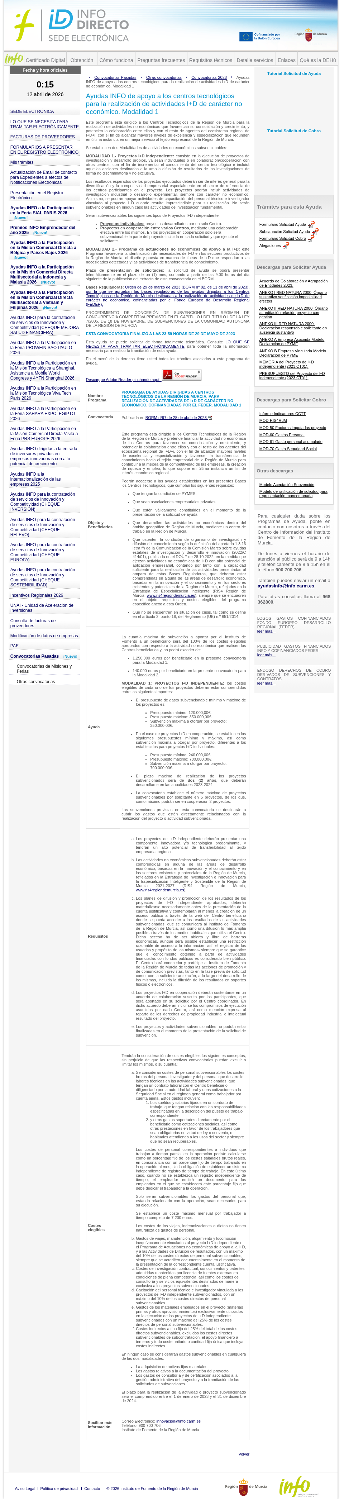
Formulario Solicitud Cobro (282, 238)
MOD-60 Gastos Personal (282, 435)
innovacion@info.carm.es (178, 1421)
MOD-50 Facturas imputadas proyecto (292, 427)
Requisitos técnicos (211, 60)
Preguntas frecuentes (161, 60)
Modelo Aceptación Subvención (287, 484)
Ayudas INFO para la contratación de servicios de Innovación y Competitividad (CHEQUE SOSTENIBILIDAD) (42, 577)
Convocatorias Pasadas (43, 656)
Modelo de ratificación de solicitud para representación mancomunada (293, 493)
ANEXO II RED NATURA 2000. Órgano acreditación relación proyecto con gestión (293, 312)
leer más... (266, 631)
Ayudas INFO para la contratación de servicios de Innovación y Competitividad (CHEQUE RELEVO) (42, 527)
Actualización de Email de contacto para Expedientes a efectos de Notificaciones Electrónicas (43, 177)
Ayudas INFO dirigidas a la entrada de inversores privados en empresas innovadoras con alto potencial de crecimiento (43, 456)
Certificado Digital (45, 60)
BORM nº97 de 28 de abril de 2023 (178, 417)
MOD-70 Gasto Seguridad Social (288, 449)
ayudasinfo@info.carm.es (286, 586)
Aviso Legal (25, 1488)
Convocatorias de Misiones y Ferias (44, 669)
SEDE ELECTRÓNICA (32, 111)
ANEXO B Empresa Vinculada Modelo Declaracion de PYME (292, 353)
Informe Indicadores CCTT (282, 413)
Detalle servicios (255, 60)
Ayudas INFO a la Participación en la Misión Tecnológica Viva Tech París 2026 (43, 393)
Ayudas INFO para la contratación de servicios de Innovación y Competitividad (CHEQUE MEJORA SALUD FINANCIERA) (44, 325)
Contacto (92, 1488)
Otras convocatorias (36, 681)
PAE (14, 645)
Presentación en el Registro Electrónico (36, 195)
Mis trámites (22, 162)
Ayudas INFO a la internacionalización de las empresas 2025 (35, 479)
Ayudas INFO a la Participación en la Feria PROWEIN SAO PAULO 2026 (43, 347)
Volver (244, 1454)
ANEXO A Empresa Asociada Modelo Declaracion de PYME (292, 341)
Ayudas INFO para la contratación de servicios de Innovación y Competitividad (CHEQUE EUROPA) (42, 552)
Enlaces (287, 60)
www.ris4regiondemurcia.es (171, 595)
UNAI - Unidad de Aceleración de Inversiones (41, 608)
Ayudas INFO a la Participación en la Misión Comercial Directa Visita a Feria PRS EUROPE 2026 (44, 433)
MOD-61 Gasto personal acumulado (290, 441)
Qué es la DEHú (318, 60)
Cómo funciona (116, 60)
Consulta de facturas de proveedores (33, 623)
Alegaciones (270, 245)
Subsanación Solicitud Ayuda (284, 231)
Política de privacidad (59, 1488)
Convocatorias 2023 (209, 77)
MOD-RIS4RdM (273, 420)
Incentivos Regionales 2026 (36, 595)
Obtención (82, 60)
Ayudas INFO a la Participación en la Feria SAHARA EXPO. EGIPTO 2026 (43, 413)
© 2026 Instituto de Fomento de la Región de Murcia (152, 1488)
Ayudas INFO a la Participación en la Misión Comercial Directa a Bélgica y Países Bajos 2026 (43, 249)
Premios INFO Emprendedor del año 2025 (42, 230)
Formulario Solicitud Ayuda (282, 224)
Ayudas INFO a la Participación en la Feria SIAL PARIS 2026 (42, 212)
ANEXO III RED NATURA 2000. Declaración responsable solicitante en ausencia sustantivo (293, 328)
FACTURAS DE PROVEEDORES (42, 136)
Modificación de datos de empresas (44, 635)
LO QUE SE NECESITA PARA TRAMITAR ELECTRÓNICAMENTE (44, 124)
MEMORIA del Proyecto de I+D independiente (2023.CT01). (286, 364)
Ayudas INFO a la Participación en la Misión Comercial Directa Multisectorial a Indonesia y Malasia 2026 (42, 275)
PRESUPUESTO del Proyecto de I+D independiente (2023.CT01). (292, 375)
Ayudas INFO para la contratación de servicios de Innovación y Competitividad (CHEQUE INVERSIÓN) (42, 502)
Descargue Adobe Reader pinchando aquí (144, 379)
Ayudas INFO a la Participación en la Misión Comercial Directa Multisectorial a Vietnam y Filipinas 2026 (42, 300)
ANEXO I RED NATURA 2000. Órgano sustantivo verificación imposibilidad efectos (293, 296)
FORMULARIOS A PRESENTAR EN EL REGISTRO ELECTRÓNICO (44, 150)
